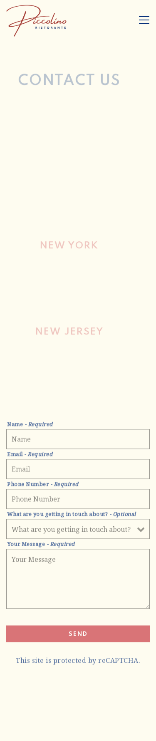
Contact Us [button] (78, 731)
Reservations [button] (78, 712)
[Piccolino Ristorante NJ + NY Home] (36, 20)
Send (78, 635)
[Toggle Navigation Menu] (144, 20)
